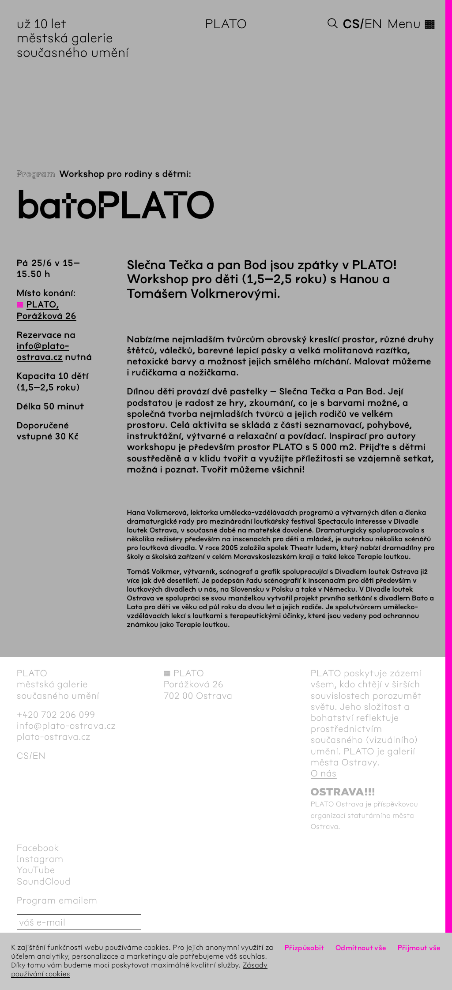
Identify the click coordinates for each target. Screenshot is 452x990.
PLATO (226, 24)
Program (36, 174)
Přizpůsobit (304, 948)
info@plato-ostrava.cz (66, 726)
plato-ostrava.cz (53, 737)
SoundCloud (44, 882)
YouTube (36, 870)
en (373, 24)
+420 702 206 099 (56, 715)
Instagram (40, 859)
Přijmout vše (419, 948)
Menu (411, 24)
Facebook (38, 848)
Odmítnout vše (361, 948)
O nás (324, 774)
